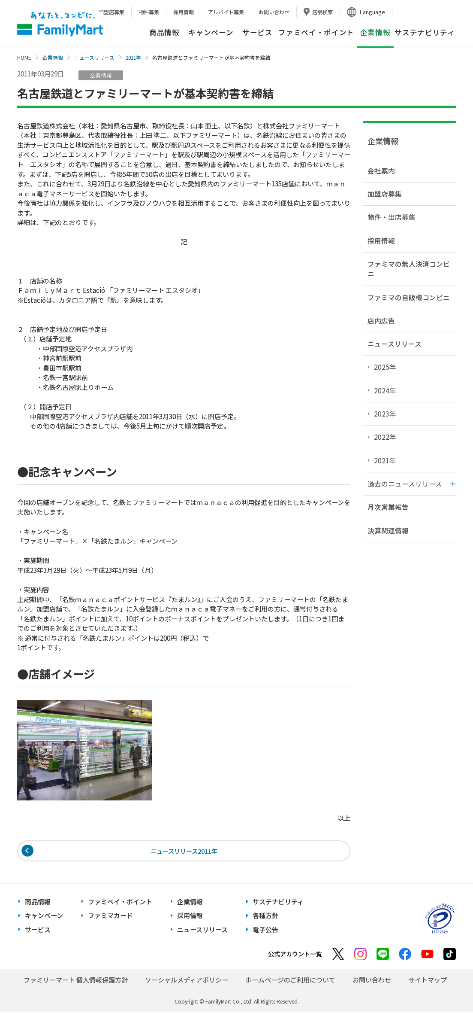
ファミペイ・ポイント (316, 32)
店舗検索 (322, 11)
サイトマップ (427, 981)
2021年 (385, 460)
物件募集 (149, 11)
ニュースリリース (94, 57)
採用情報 (183, 11)
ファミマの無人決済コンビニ (409, 268)
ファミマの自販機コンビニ (409, 297)
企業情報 (52, 57)
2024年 (385, 390)
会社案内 (381, 170)
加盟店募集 (111, 11)
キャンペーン (210, 32)
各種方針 (265, 917)
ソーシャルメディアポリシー (186, 981)
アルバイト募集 (226, 11)
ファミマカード (110, 917)
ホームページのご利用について (290, 981)
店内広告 (381, 320)
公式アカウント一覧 (295, 955)
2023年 (385, 413)
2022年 (385, 436)
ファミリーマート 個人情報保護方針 (76, 981)
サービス (257, 32)
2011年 (133, 57)
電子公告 (265, 930)
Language (372, 12)
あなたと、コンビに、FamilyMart (60, 24)
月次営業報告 (388, 506)
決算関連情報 (388, 530)
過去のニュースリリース (405, 483)
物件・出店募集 (392, 217)
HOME (24, 57)
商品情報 (164, 32)
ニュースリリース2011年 (184, 851)
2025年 (385, 366)
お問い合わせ (274, 11)
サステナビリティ (425, 32)
